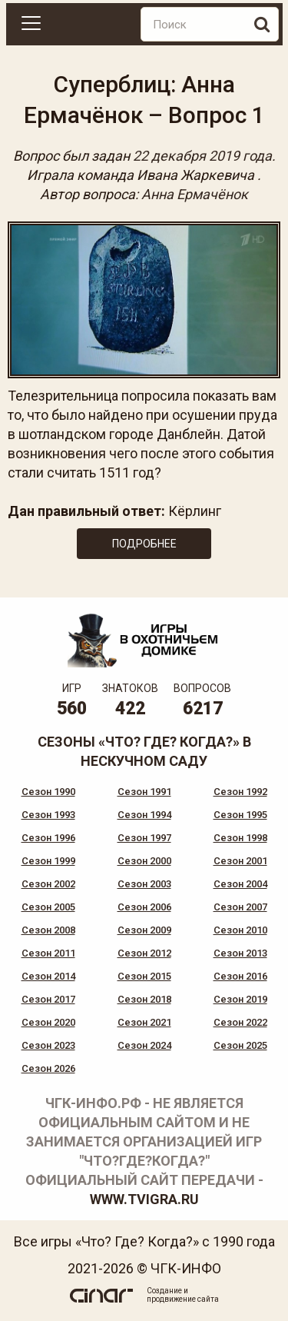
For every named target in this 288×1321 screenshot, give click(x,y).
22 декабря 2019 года (202, 156)
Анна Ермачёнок (194, 194)
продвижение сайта (183, 1299)
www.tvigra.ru (144, 1199)
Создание (164, 1290)
